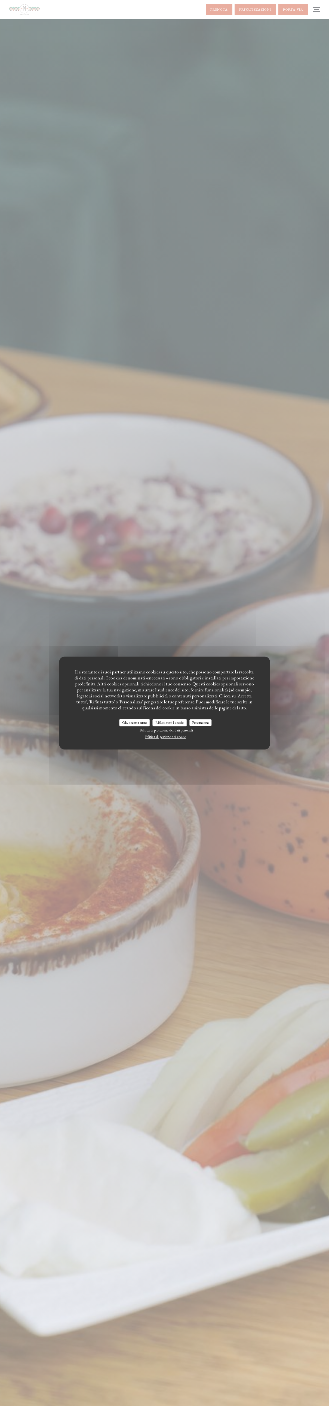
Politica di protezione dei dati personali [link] (166, 730)
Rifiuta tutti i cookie (169, 722)
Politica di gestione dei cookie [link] (165, 736)
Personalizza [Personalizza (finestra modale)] (200, 722)
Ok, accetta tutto (134, 722)
